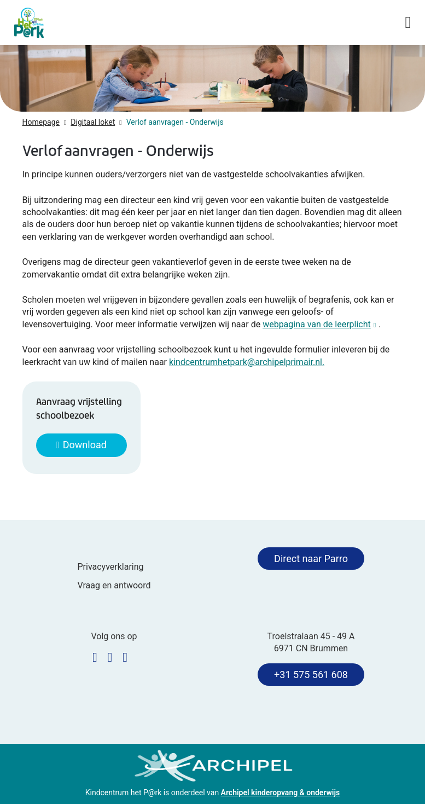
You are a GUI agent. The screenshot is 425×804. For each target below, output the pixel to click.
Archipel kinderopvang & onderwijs (280, 792)
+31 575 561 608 (311, 674)
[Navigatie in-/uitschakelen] (408, 22)
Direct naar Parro (311, 558)
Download (85, 444)
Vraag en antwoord (113, 585)
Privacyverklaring (110, 567)
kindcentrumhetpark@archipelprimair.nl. (246, 362)
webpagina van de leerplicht (321, 324)
